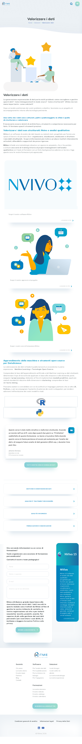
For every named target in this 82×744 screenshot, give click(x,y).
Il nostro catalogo (39, 694)
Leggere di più (69, 618)
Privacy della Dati (63, 721)
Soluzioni (37, 23)
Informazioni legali (47, 721)
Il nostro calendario (39, 696)
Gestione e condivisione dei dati (39, 489)
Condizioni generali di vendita (26, 721)
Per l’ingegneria (38, 678)
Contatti (18, 680)
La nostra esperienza (56, 678)
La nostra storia (21, 671)
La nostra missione (39, 689)
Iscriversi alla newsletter (45, 706)
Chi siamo (19, 668)
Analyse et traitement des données (39, 501)
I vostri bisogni (54, 668)
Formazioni (37, 685)
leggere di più (66, 220)
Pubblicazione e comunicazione (39, 526)
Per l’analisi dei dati (39, 668)
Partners (19, 675)
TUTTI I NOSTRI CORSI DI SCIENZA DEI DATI (41, 465)
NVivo (6, 145)
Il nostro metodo (38, 692)
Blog (17, 678)
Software (37, 664)
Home (30, 23)
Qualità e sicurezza (39, 513)
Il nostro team (20, 673)
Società (19, 664)
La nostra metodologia (57, 675)
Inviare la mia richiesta (26, 630)
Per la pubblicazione (40, 671)
